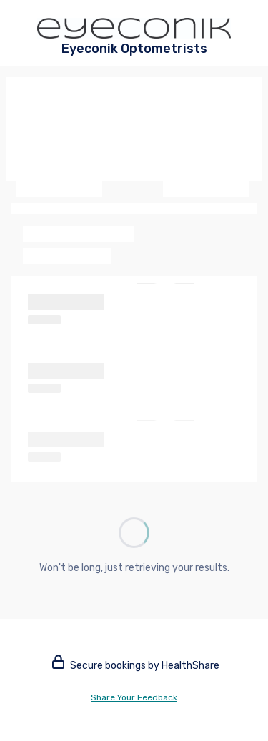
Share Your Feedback (134, 697)
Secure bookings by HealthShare (135, 666)
